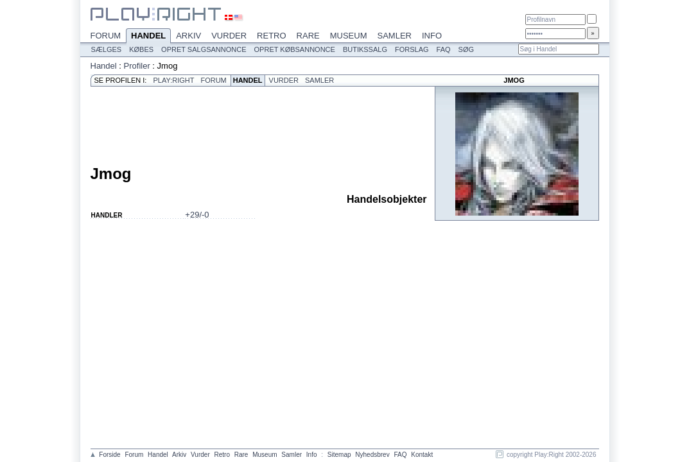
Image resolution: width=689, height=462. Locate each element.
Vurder (229, 35)
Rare (308, 35)
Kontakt (422, 454)
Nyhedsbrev (372, 454)
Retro (271, 35)
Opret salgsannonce (203, 49)
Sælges (106, 49)
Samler (395, 35)
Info (432, 35)
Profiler (137, 66)
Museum (348, 35)
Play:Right (173, 80)
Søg (466, 49)
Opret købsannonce (294, 49)
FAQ (444, 49)
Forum (106, 35)
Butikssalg (365, 49)
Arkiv (188, 35)
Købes (141, 49)
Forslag (412, 49)
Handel (148, 36)
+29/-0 (197, 214)
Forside (109, 454)
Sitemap (339, 454)
